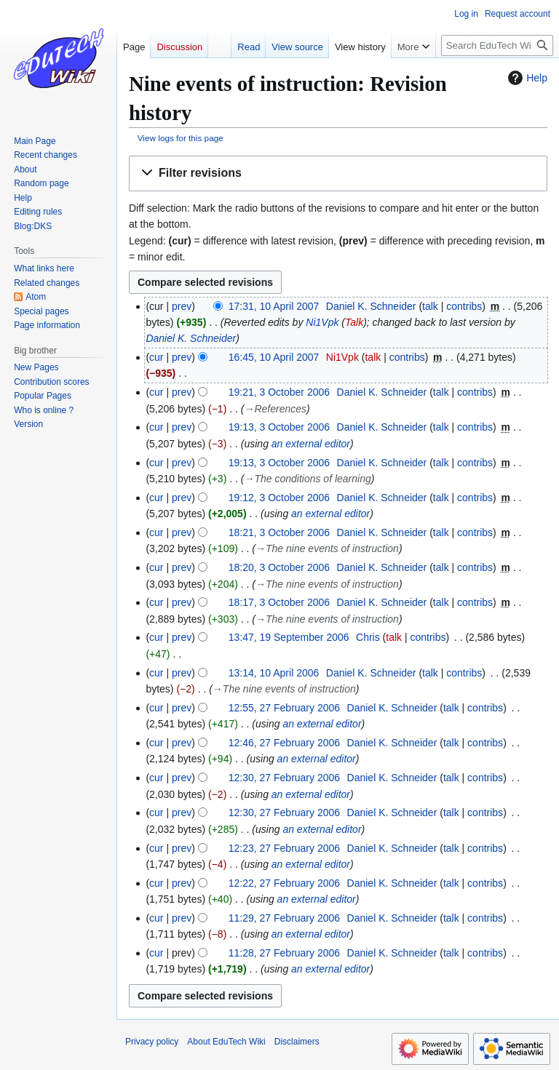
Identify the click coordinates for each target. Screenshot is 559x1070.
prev (181, 306)
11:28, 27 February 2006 (284, 953)
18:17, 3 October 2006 (279, 602)
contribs (464, 306)
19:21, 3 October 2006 (279, 392)
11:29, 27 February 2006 (284, 918)
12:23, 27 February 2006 (284, 848)
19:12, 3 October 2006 (279, 497)
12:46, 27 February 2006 (284, 742)
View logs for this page (180, 138)
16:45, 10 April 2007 (274, 357)
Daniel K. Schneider (191, 338)
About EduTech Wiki (226, 1042)
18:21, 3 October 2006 (279, 532)
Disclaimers (297, 1042)
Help (525, 78)
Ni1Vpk (322, 322)
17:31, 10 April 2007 (274, 306)
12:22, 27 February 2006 (284, 883)
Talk (354, 322)
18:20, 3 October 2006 (279, 567)
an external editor (310, 444)
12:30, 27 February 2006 (284, 777)
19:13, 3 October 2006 (279, 427)
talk (430, 306)
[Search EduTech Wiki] (497, 45)
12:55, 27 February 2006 (284, 708)
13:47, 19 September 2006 (289, 637)
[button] (338, 173)
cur (156, 357)
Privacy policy (151, 1042)
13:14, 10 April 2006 (274, 673)
